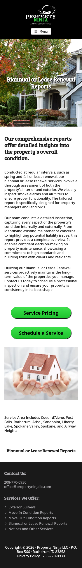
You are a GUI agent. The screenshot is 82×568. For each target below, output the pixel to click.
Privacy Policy (28, 556)
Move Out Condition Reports (32, 518)
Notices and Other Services (31, 528)
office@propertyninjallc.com (27, 486)
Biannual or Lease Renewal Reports (38, 523)
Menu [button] (44, 31)
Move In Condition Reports (31, 512)
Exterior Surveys (22, 507)
